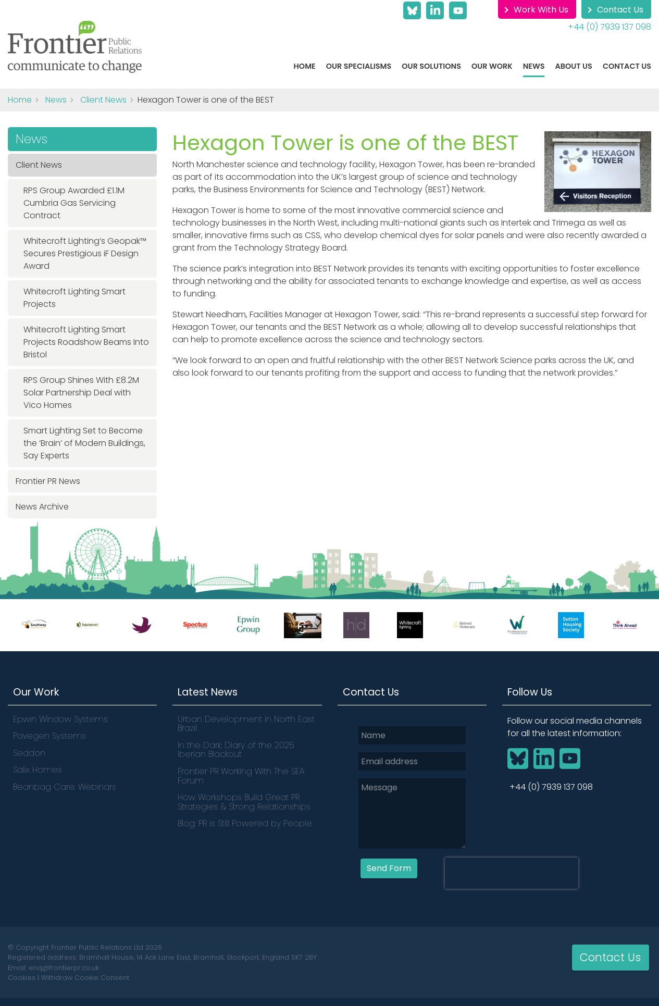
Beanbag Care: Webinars (64, 787)
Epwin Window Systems (60, 719)
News (534, 66)
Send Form (389, 868)
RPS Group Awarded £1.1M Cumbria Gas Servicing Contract (74, 202)
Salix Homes (37, 770)
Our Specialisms (359, 66)
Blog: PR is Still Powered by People (245, 823)
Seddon (29, 753)
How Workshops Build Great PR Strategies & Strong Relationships (244, 802)
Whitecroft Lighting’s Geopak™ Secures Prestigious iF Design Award (84, 253)
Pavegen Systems (49, 736)
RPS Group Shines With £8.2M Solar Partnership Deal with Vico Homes (81, 392)
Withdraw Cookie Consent (85, 977)
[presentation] (511, 872)
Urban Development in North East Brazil (246, 724)
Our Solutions (431, 66)
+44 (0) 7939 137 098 (609, 27)
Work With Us (541, 10)
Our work (492, 66)
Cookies (21, 977)
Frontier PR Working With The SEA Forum (241, 776)
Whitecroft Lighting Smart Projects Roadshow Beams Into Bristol (86, 342)
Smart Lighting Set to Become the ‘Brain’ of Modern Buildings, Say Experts (84, 443)
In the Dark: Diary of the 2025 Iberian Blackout (236, 750)
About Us (573, 66)
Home (305, 66)
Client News (103, 100)
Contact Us (620, 10)
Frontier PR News (48, 481)
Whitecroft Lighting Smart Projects (74, 297)
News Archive (42, 507)
